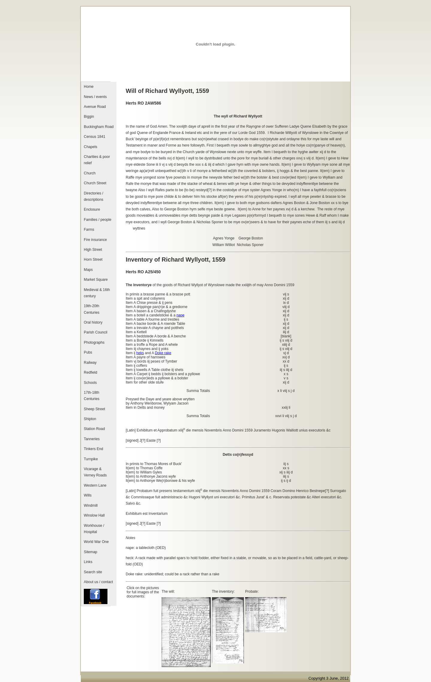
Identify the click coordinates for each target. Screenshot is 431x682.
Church (89, 173)
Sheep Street (94, 409)
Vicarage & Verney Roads (95, 472)
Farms (89, 229)
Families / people (97, 220)
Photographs (94, 342)
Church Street (95, 183)
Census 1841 (94, 137)
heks (140, 353)
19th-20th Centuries (91, 309)
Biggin (89, 116)
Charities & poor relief (97, 160)
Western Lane (95, 485)
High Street (93, 250)
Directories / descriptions (93, 196)
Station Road (94, 429)
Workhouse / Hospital (94, 528)
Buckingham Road (98, 127)
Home (88, 87)
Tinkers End (93, 449)
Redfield (90, 372)
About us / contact (98, 582)
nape (180, 315)
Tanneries (92, 439)
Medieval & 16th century (97, 293)
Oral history (93, 322)
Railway (90, 362)
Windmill (91, 505)
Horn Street (93, 259)
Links (88, 562)
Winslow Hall (94, 515)
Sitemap (90, 552)
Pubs (88, 352)
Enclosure (92, 209)
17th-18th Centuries (91, 395)
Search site (93, 572)
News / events (95, 97)
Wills (88, 495)
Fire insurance (95, 240)
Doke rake (163, 353)
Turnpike (91, 459)
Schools (90, 383)
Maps (88, 270)
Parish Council (95, 332)
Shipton (90, 419)
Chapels (90, 147)
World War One (96, 542)
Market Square (96, 279)
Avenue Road (95, 107)
